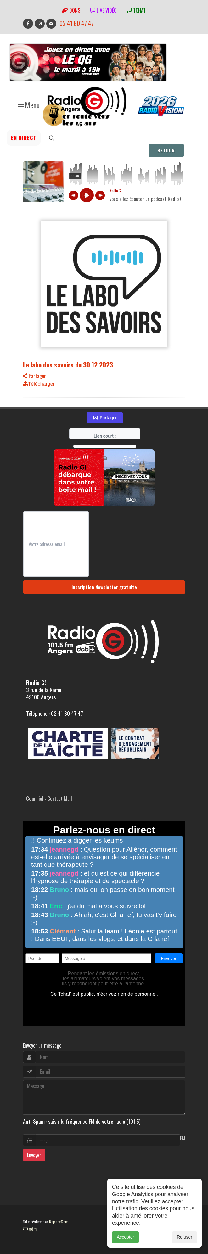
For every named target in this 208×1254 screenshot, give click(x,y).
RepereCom (58, 1221)
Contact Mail (60, 798)
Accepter (125, 1237)
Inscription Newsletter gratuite (104, 587)
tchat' (136, 10)
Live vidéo (103, 10)
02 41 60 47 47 (76, 23)
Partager (34, 376)
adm (30, 1228)
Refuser (184, 1237)
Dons (71, 10)
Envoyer (34, 1155)
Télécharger (39, 384)
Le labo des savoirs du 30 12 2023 (68, 364)
